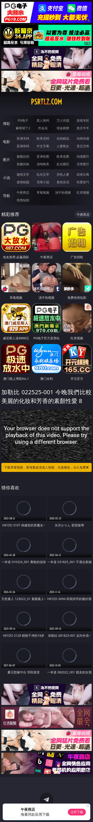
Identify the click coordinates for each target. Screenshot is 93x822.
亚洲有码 (23, 146)
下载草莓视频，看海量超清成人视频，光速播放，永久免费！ (46, 467)
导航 (6, 195)
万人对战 (63, 120)
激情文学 (23, 174)
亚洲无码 (23, 138)
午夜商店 (23, 192)
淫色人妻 (63, 174)
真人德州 (43, 120)
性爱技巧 (83, 182)
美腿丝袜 (23, 164)
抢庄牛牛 (83, 128)
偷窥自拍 (23, 156)
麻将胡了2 (23, 128)
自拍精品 (63, 138)
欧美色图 (63, 156)
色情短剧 (23, 200)
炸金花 (43, 128)
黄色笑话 (63, 182)
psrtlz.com (46, 101)
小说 (6, 177)
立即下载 (77, 812)
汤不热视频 (63, 192)
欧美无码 (43, 138)
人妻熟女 (63, 146)
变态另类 (83, 146)
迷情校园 (23, 182)
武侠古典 (83, 174)
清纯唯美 (43, 164)
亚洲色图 (43, 156)
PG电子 (23, 120)
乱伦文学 (43, 174)
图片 (6, 159)
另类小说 (43, 182)
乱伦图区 (63, 164)
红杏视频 (83, 192)
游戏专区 (83, 120)
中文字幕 (43, 146)
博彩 (6, 123)
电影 (6, 141)
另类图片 (83, 164)
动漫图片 (83, 156)
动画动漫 (83, 138)
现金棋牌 (63, 128)
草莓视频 (43, 192)
